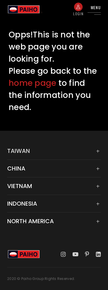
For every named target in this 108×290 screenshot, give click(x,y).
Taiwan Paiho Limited (25, 9)
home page (32, 83)
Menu (96, 7)
